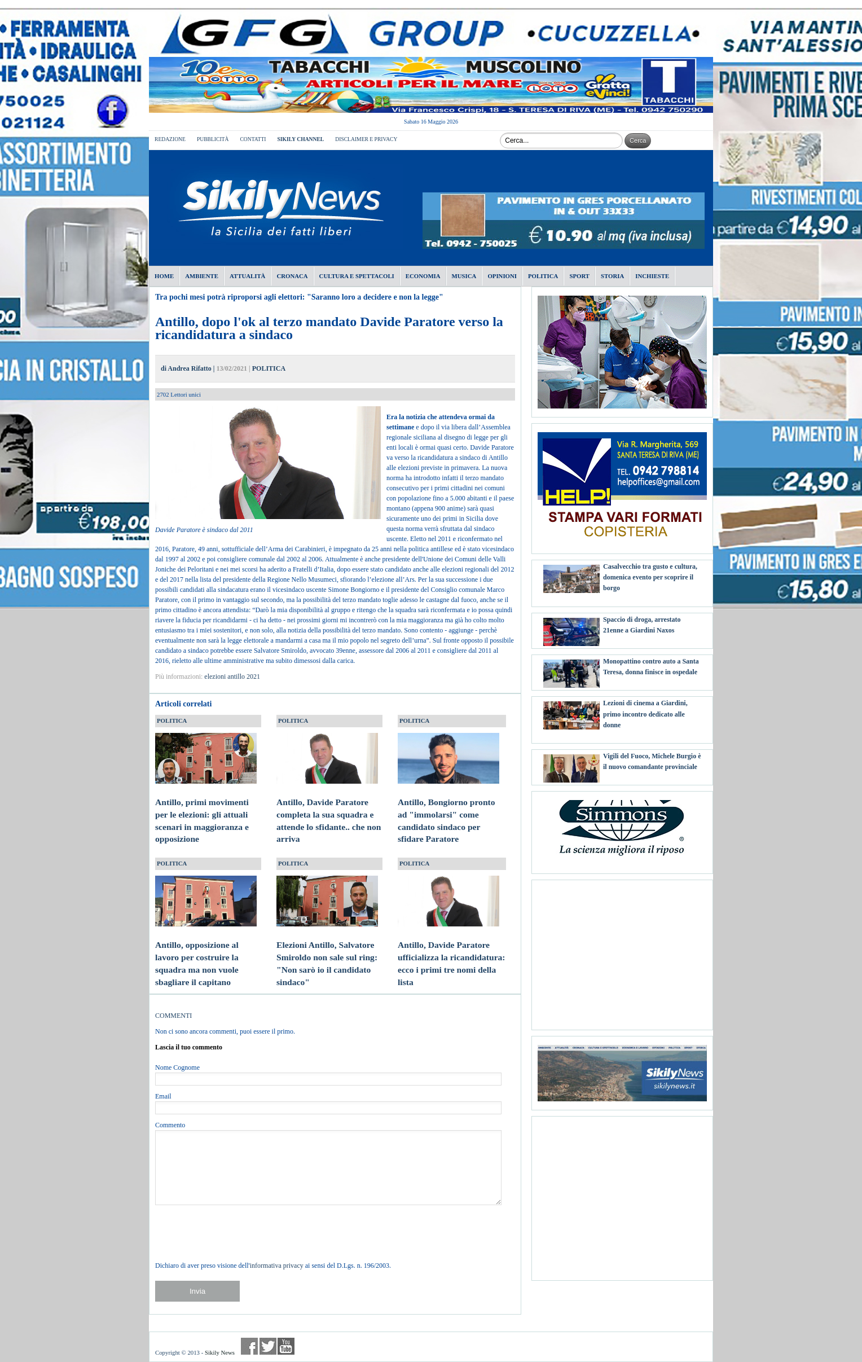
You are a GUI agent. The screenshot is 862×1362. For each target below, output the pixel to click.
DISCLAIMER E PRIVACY (366, 139)
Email (163, 1096)
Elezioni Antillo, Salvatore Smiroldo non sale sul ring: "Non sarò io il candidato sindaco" (327, 952)
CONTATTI (253, 139)
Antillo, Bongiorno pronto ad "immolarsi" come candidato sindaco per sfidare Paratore (448, 809)
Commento (170, 1125)
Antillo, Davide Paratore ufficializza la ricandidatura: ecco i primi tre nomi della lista (451, 952)
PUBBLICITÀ (213, 139)
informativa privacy (277, 1265)
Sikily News (220, 1352)
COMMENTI (173, 1016)
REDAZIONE (170, 139)
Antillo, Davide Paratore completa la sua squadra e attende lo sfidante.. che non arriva (328, 809)
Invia (197, 1291)
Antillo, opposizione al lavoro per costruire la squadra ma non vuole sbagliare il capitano (206, 952)
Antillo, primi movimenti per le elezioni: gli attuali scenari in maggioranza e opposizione (206, 809)
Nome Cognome (177, 1067)
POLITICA (268, 368)
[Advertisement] (622, 950)
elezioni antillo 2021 (232, 676)
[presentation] (241, 1233)
